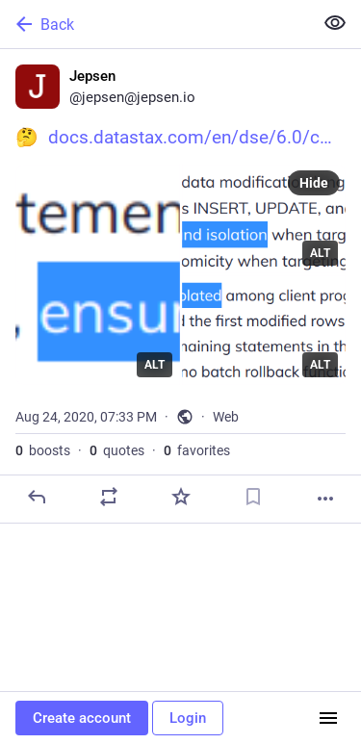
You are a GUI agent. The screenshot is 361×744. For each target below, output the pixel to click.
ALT (154, 365)
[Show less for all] (335, 23)
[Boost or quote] (108, 496)
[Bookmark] (253, 496)
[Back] (154, 24)
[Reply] (36, 496)
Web (226, 416)
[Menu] (328, 718)
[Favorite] (181, 496)
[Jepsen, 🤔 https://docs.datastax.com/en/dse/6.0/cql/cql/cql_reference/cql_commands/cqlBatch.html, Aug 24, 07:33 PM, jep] (180, 286)
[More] (325, 498)
